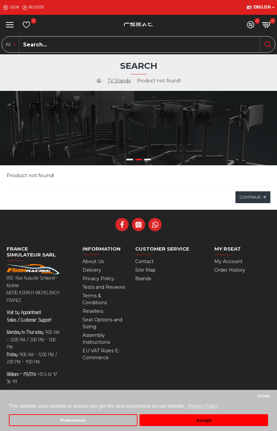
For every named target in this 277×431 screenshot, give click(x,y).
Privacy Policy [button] (203, 406)
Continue (250, 197)
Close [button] (263, 395)
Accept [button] (204, 420)
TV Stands (119, 81)
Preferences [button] (73, 420)
